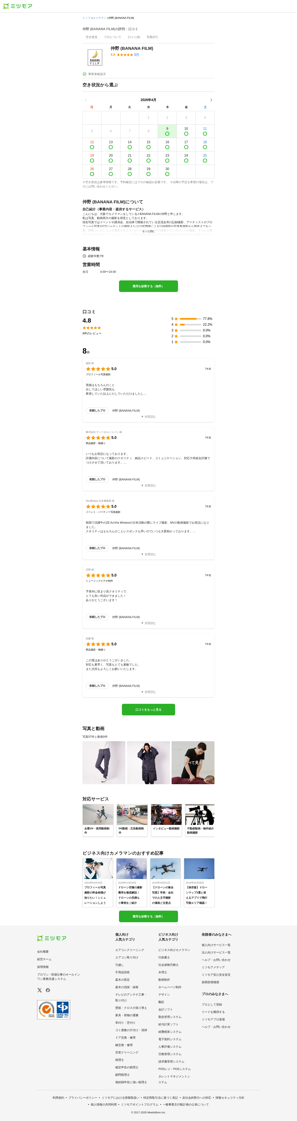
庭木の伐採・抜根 (126, 987)
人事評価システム (170, 1046)
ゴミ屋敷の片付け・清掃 (131, 1030)
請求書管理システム (171, 1061)
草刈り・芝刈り (125, 1022)
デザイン (164, 994)
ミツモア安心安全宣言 (216, 974)
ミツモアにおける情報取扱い (120, 1097)
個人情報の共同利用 (104, 1104)
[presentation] (91, 37)
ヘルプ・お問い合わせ (216, 959)
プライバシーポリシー (82, 1097)
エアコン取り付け (126, 957)
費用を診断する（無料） (148, 286)
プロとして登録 (212, 1004)
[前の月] (85, 100)
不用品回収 (122, 972)
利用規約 (58, 1097)
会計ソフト (165, 1009)
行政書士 (164, 957)
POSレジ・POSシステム (174, 1069)
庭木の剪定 (122, 979)
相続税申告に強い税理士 (131, 1082)
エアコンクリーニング (129, 950)
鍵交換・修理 (124, 1045)
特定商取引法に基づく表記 (160, 1097)
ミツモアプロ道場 (213, 1019)
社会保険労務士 (168, 964)
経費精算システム (170, 1031)
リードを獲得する (213, 1012)
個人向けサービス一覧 (216, 945)
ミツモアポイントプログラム (139, 1104)
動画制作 (164, 979)
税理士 (119, 1059)
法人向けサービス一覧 (216, 952)
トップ (86, 17)
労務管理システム (170, 1054)
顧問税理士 (122, 1074)
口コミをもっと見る (148, 709)
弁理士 (162, 972)
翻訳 (161, 1002)
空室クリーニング (126, 1052)
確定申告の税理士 (126, 1067)
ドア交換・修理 (125, 1037)
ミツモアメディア (213, 967)
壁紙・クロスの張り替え (131, 1007)
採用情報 (43, 967)
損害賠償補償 (210, 982)
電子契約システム (170, 1039)
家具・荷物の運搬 (126, 1015)
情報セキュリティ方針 (230, 1097)
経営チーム (44, 959)
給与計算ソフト (168, 1024)
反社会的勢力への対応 (196, 1097)
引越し (119, 964)
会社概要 (43, 951)
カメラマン (99, 17)
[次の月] (211, 100)
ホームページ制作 (170, 987)
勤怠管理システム (170, 1017)
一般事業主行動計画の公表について (186, 1104)
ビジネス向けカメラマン (174, 950)
